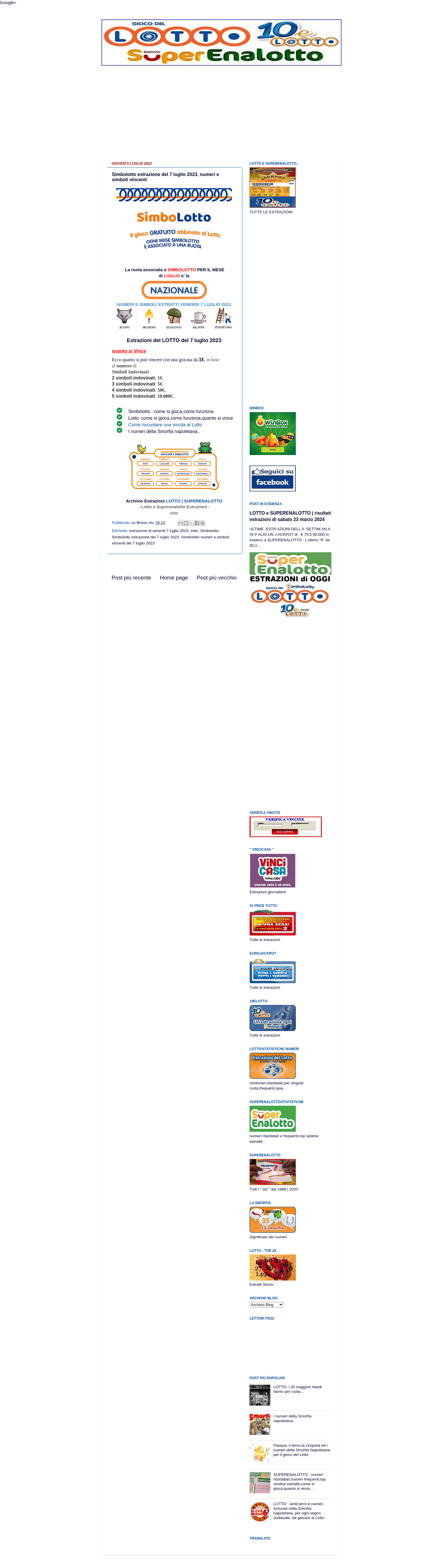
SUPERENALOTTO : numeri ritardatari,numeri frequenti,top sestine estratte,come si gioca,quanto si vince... (299, 1481)
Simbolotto (209, 531)
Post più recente (131, 578)
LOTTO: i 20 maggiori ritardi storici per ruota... (297, 1389)
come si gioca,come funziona (183, 411)
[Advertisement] (221, 114)
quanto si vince (217, 418)
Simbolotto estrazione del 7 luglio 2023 (145, 537)
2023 (215, 340)
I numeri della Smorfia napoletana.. (164, 431)
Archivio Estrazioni (145, 501)
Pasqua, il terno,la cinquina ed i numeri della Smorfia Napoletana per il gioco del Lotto (301, 1450)
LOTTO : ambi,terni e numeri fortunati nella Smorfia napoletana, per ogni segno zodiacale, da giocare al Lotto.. (299, 1511)
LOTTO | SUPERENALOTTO (194, 501)
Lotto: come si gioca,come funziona (164, 418)
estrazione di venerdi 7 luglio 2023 (159, 531)
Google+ (8, 2)
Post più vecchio (217, 578)
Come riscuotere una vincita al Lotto (165, 424)
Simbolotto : (141, 411)
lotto (194, 531)
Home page (174, 578)
